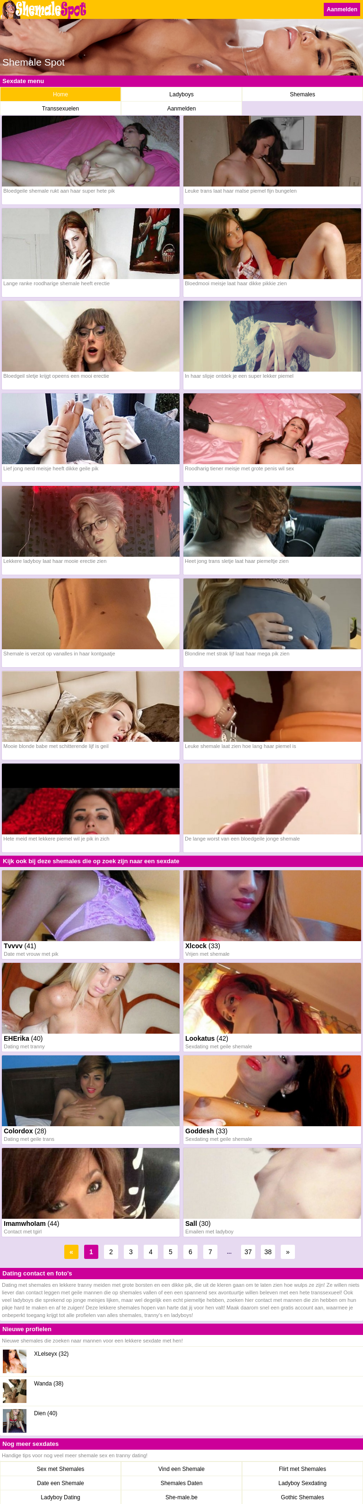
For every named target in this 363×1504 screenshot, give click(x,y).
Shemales (302, 94)
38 (268, 1252)
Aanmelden (342, 9)
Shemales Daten (182, 1483)
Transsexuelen (60, 108)
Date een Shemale (60, 1483)
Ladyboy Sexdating (302, 1483)
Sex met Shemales (61, 1469)
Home (60, 94)
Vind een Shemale (181, 1469)
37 (248, 1252)
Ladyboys (181, 94)
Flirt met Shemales (302, 1469)
